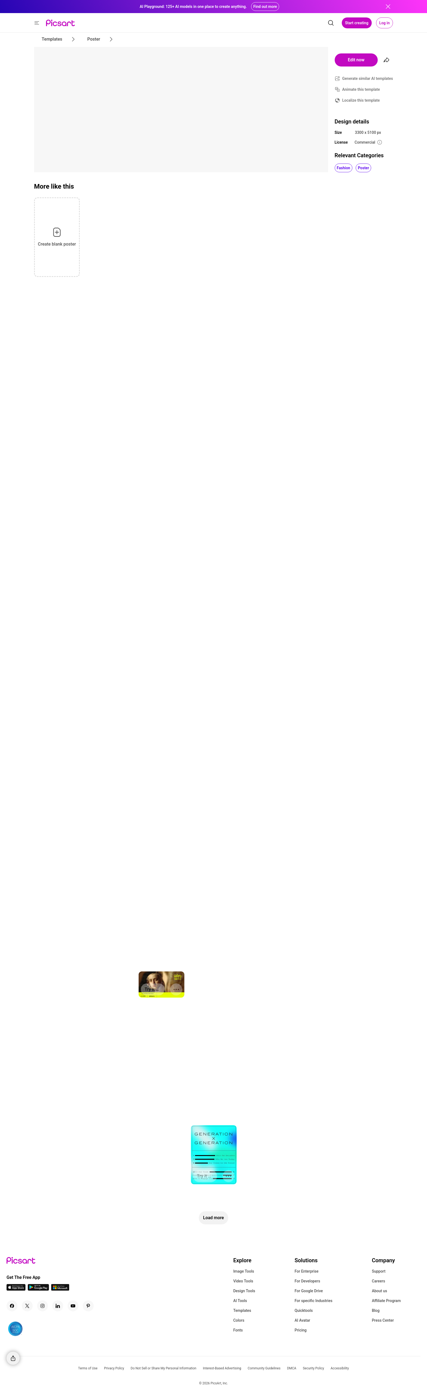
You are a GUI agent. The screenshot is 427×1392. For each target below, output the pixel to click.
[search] (330, 22)
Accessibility (340, 1368)
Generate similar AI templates (367, 78)
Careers (378, 1281)
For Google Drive (309, 1291)
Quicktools (304, 1310)
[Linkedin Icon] (57, 1305)
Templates (242, 1310)
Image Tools (243, 1271)
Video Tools (243, 1281)
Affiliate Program (386, 1301)
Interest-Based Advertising (222, 1368)
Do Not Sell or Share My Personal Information (163, 1368)
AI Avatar (302, 1320)
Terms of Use (87, 1368)
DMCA (291, 1368)
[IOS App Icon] (16, 1289)
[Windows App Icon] (60, 1289)
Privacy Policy (114, 1368)
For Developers (307, 1281)
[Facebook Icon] (12, 1305)
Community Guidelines (264, 1368)
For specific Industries (314, 1301)
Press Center (383, 1320)
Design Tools (244, 1291)
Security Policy (313, 1368)
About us (379, 1291)
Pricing (301, 1330)
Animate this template (361, 89)
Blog (375, 1310)
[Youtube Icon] (73, 1305)
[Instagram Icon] (42, 1305)
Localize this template (361, 100)
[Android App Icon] (38, 1289)
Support (378, 1271)
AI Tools (240, 1301)
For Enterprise (307, 1271)
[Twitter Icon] (27, 1305)
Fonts (238, 1330)
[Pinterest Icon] (88, 1305)
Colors (238, 1320)
